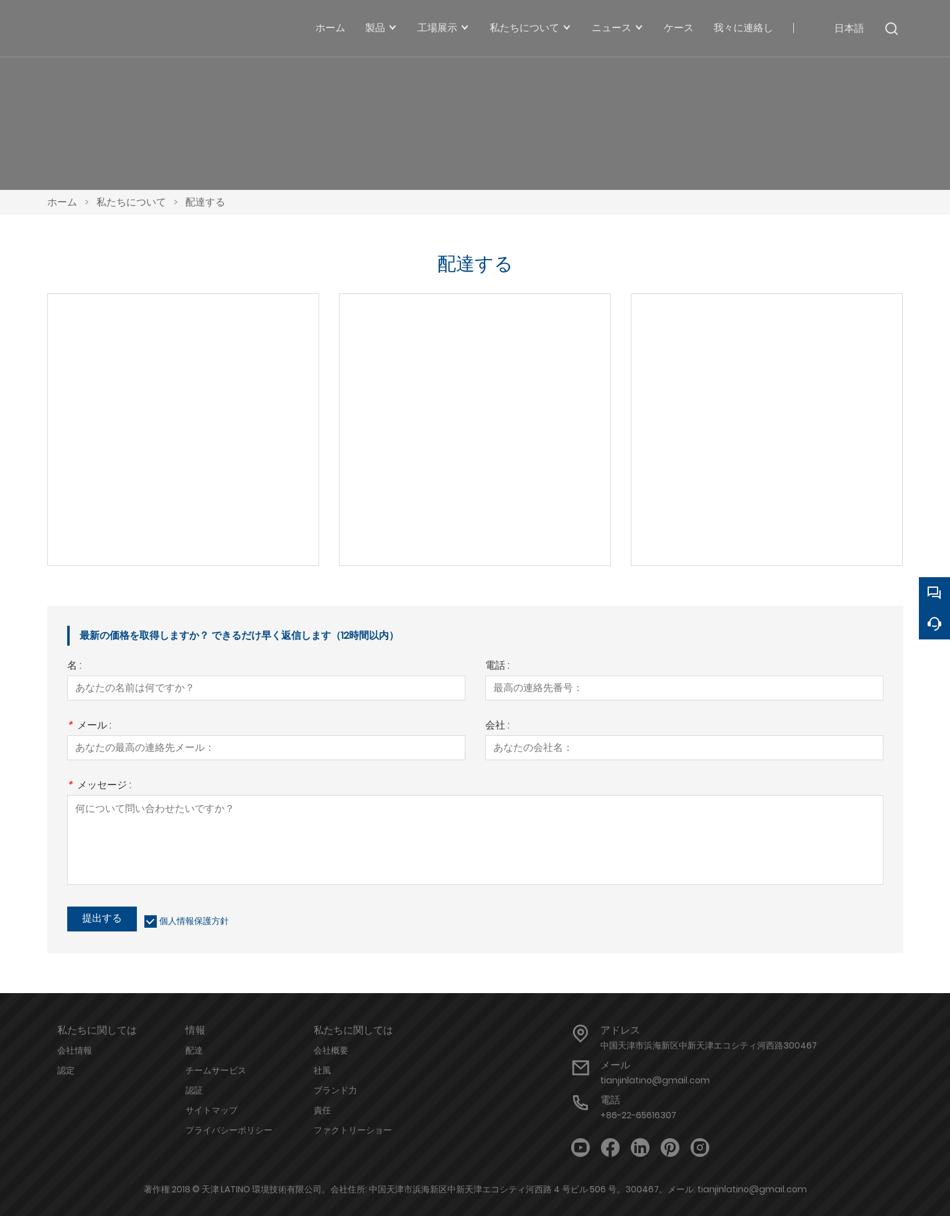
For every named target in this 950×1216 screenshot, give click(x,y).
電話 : (497, 666)
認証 (194, 1090)
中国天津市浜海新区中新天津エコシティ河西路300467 (708, 1045)
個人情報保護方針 (194, 921)
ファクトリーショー (353, 1130)
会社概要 (331, 1050)
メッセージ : (99, 786)
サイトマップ (211, 1110)
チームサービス (215, 1070)
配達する (205, 202)
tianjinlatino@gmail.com (655, 1080)
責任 (322, 1110)
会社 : (497, 726)
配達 (194, 1050)
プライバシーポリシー (228, 1130)
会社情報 (74, 1050)
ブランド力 (335, 1090)
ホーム (62, 202)
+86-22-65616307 (638, 1115)
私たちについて (131, 202)
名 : (74, 666)
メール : (89, 726)
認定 (66, 1070)
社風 (322, 1070)
